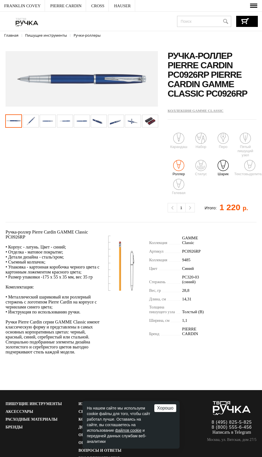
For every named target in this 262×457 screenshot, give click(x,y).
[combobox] (204, 21)
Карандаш (178, 141)
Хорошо (165, 408)
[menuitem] (22, 6)
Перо (223, 141)
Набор (200, 141)
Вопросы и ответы (100, 450)
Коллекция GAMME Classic (195, 111)
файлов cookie (128, 430)
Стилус (201, 168)
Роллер (179, 168)
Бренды (14, 427)
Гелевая (179, 187)
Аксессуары (19, 412)
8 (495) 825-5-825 (231, 422)
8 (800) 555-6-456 (231, 427)
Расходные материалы (31, 419)
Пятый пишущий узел (245, 145)
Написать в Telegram (231, 432)
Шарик (223, 168)
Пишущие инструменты (34, 404)
